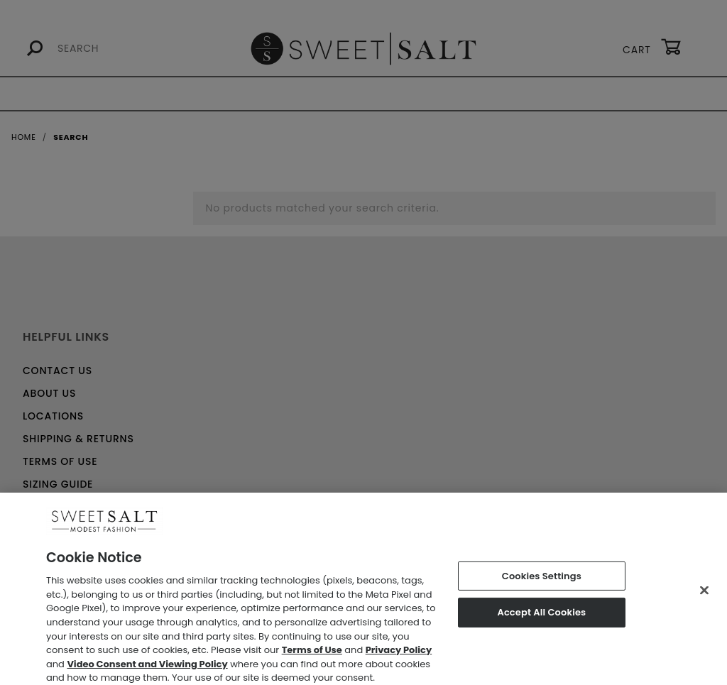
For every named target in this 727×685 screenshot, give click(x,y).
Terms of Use (312, 656)
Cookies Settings (541, 581)
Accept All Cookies (541, 618)
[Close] (704, 595)
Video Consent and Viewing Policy (147, 669)
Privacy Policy (399, 656)
